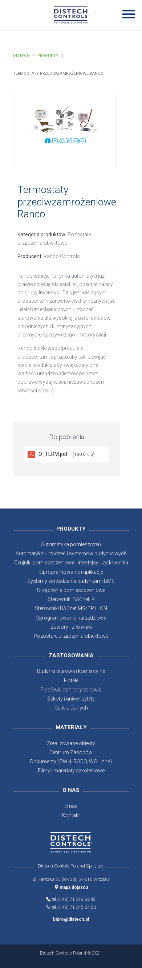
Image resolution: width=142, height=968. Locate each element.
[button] (126, 13)
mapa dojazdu (71, 887)
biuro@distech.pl (71, 919)
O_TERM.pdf (66, 454)
